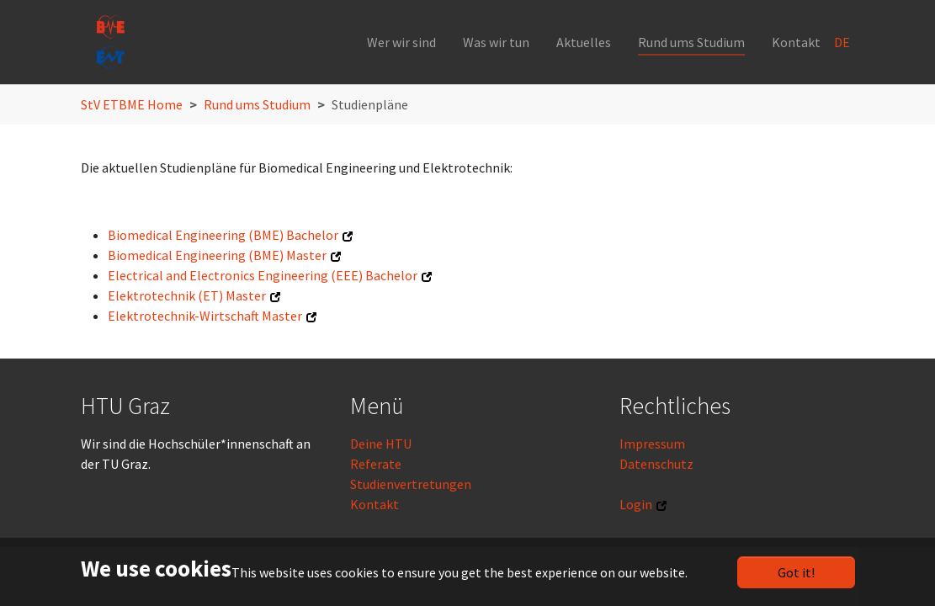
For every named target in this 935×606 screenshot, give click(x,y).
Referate (375, 463)
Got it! (796, 572)
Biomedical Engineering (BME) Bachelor (223, 234)
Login (635, 504)
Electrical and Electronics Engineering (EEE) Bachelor (262, 275)
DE (843, 42)
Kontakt (374, 504)
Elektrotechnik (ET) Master (187, 295)
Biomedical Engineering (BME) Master (217, 255)
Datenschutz (656, 463)
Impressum (652, 443)
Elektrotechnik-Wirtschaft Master (205, 315)
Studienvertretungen (410, 484)
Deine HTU (381, 443)
